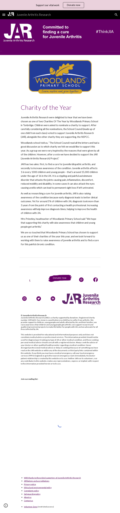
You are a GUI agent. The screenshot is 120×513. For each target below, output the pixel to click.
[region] (60, 5)
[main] (60, 107)
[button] (4, 14)
